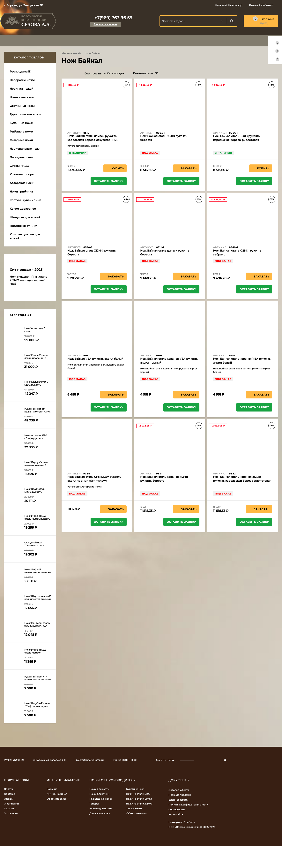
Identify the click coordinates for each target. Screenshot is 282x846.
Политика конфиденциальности (188, 804)
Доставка (9, 793)
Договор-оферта (178, 790)
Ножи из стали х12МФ (139, 803)
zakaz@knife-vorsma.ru (90, 760)
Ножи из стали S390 (138, 793)
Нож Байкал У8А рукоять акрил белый (95, 358)
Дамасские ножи (99, 813)
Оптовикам (11, 813)
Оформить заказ (56, 798)
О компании (11, 803)
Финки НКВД (134, 808)
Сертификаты (176, 809)
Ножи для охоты (99, 789)
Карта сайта (175, 814)
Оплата (8, 789)
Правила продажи (179, 794)
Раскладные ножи (100, 798)
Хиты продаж (114, 73)
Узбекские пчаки (136, 813)
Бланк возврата (178, 799)
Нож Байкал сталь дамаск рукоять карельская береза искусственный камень (92, 140)
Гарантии (9, 808)
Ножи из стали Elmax (139, 798)
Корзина (52, 789)
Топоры (94, 803)
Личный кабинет (57, 793)
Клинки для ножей (100, 808)
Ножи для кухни (99, 793)
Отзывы (8, 798)
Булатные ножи (135, 789)
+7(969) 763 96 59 (113, 17)
